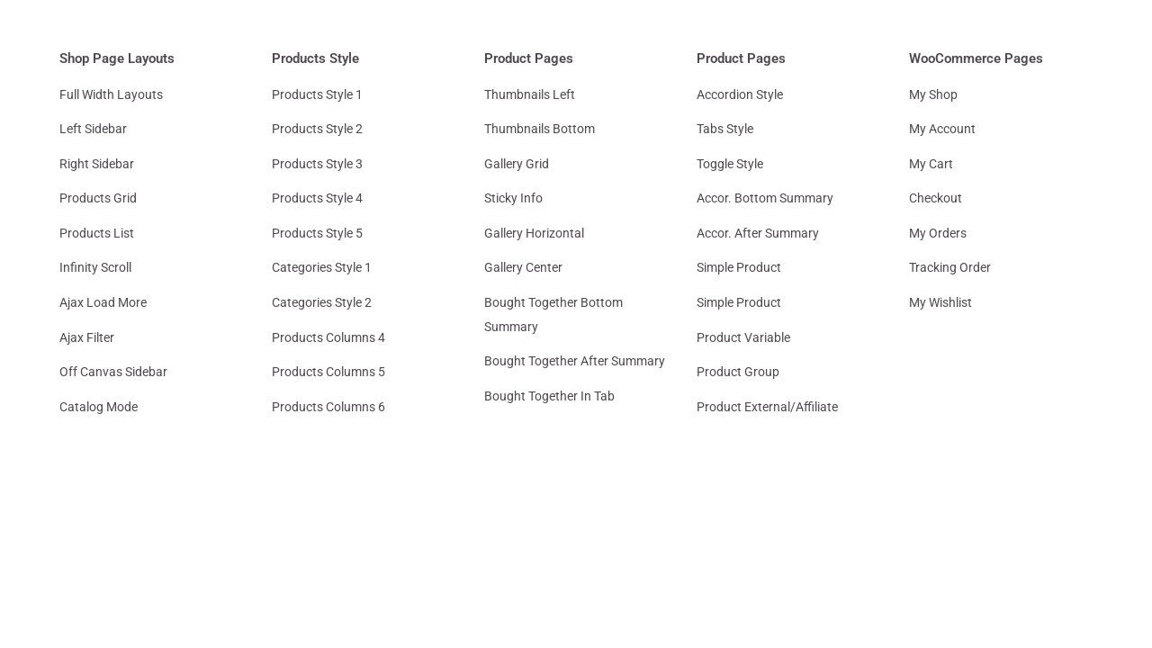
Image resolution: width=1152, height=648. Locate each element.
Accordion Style (740, 94)
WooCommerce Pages (976, 58)
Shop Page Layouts (117, 58)
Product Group (738, 371)
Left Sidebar (93, 129)
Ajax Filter (86, 337)
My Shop (933, 94)
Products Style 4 (317, 198)
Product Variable (743, 337)
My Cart (931, 164)
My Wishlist (940, 302)
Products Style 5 (317, 233)
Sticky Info (513, 198)
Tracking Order (950, 267)
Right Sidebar (96, 164)
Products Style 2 (317, 129)
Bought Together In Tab (549, 396)
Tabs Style (725, 129)
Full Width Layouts (111, 94)
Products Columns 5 (328, 371)
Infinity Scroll (95, 267)
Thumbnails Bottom (539, 129)
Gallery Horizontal (534, 233)
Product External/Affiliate (767, 407)
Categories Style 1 (322, 267)
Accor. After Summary (758, 233)
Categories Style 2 (322, 302)
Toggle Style (730, 164)
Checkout (935, 198)
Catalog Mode (98, 407)
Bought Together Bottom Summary (553, 314)
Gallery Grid (516, 164)
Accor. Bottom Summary (765, 198)
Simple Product (739, 267)
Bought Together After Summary (574, 361)
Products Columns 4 (328, 337)
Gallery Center (523, 267)
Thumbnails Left (529, 94)
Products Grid (98, 198)
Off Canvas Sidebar (113, 371)
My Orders (938, 233)
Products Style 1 (317, 94)
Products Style (315, 58)
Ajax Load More (103, 302)
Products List (96, 233)
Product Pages (528, 58)
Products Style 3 (317, 164)
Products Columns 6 (328, 407)
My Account (942, 129)
